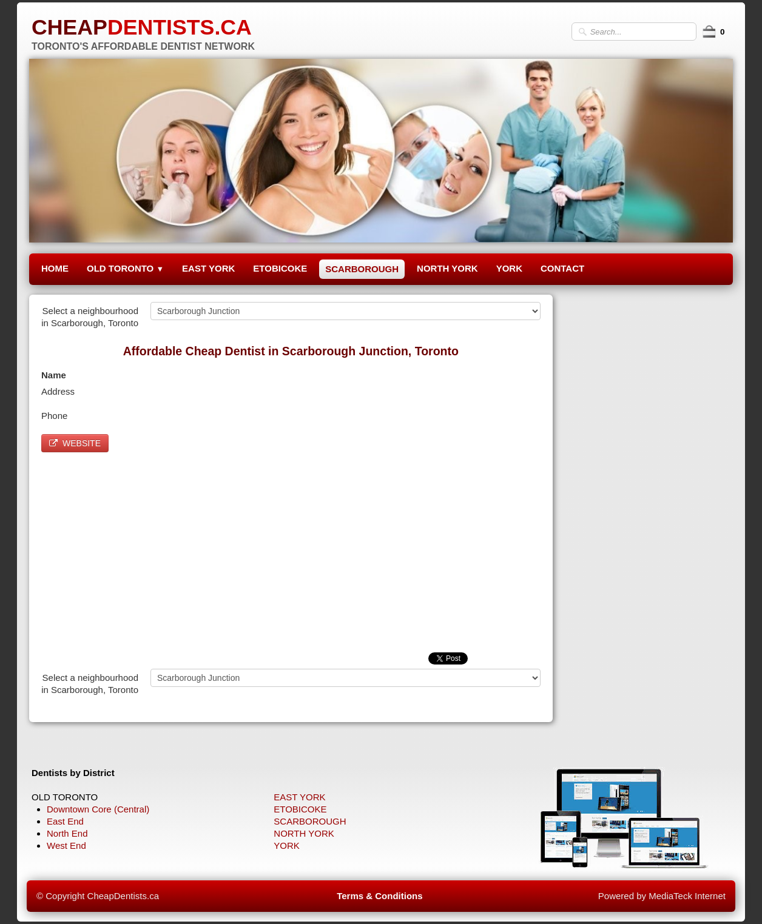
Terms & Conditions (379, 896)
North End (67, 833)
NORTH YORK (447, 268)
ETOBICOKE (280, 268)
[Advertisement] (291, 549)
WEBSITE (75, 443)
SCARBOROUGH (362, 269)
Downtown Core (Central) (98, 809)
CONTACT (562, 268)
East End (65, 821)
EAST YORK (208, 268)
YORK (509, 268)
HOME (55, 268)
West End (66, 845)
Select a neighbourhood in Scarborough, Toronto (89, 317)
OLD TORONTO (125, 268)
